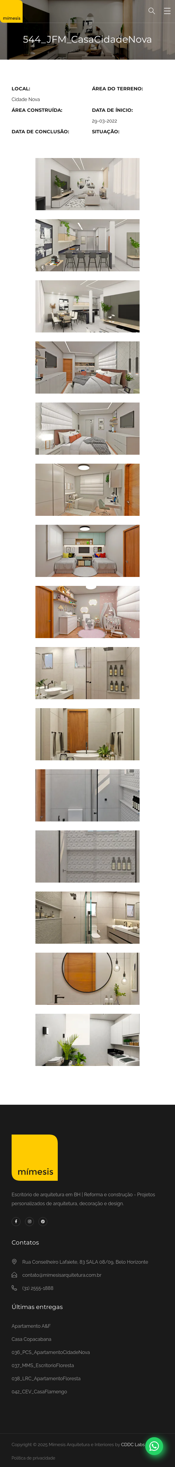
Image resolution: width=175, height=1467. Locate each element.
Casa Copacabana (31, 1339)
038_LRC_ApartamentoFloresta (46, 1378)
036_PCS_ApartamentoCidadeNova (51, 1352)
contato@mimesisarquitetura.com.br (61, 1275)
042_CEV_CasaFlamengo (39, 1392)
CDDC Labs (132, 1444)
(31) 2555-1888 (37, 1288)
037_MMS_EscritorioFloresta (43, 1365)
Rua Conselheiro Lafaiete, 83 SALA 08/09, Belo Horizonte (85, 1262)
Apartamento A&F (31, 1326)
